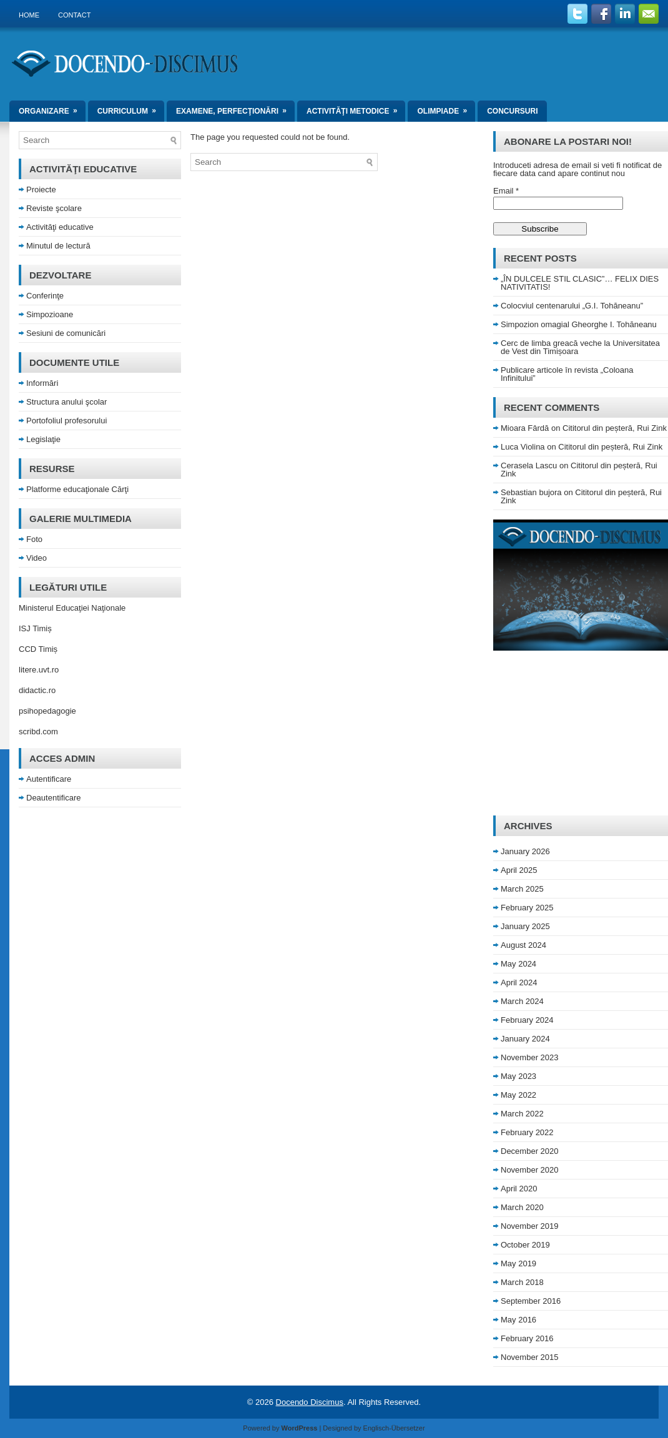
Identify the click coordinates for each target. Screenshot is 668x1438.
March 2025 (522, 889)
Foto (34, 539)
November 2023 (530, 1057)
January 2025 (525, 926)
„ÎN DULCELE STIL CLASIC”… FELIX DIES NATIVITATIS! (580, 283)
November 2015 (530, 1357)
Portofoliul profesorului (66, 420)
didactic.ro (37, 690)
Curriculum (130, 108)
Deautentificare (53, 797)
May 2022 (518, 1095)
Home (29, 15)
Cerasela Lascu (529, 465)
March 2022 (522, 1113)
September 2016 (531, 1301)
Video (36, 558)
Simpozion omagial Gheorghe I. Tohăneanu (579, 324)
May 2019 (518, 1263)
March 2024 (522, 1001)
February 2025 (527, 907)
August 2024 (523, 945)
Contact (74, 15)
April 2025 (519, 870)
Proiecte (41, 189)
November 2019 (530, 1226)
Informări (42, 383)
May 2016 (518, 1319)
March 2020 (522, 1207)
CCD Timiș (38, 649)
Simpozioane (49, 314)
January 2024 (525, 1038)
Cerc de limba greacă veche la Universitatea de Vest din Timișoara (580, 347)
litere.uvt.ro (39, 669)
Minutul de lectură (58, 245)
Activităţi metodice (356, 108)
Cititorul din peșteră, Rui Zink (614, 428)
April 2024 (519, 982)
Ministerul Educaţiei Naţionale (72, 608)
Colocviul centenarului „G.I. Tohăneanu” (572, 305)
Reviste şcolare (54, 208)
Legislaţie (43, 439)
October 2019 (525, 1244)
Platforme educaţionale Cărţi (77, 489)
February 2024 (527, 1020)
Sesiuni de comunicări (66, 333)
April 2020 (519, 1188)
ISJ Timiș (35, 628)
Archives (528, 825)
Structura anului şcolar (66, 401)
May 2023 (518, 1076)
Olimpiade (446, 108)
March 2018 (522, 1282)
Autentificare (48, 779)
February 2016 (527, 1338)
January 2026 (525, 851)
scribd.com (38, 731)
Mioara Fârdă (525, 428)
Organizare (52, 108)
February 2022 (527, 1132)
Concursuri (512, 111)
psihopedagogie (47, 711)
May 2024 (518, 963)
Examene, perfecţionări (235, 108)
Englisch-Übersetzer (394, 1428)
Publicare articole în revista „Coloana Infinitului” (567, 374)
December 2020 (530, 1151)
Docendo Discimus (309, 1402)
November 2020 (530, 1170)
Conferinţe (45, 295)
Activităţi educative (60, 227)
